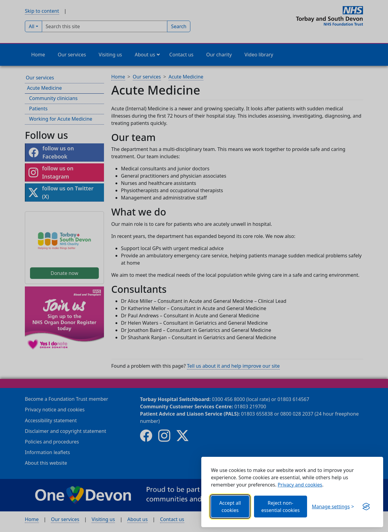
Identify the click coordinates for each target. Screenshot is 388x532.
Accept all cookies (230, 507)
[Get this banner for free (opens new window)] (366, 506)
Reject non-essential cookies (280, 507)
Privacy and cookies (300, 484)
